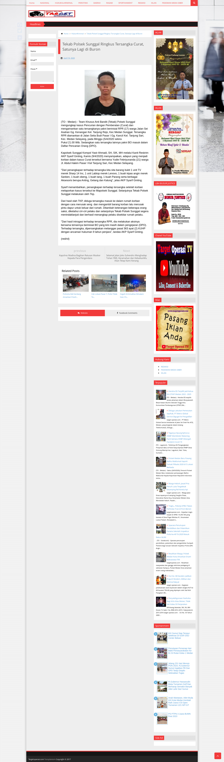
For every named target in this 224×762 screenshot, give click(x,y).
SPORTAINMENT (125, 3)
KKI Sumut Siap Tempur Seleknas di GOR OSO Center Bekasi (179, 635)
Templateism (49, 759)
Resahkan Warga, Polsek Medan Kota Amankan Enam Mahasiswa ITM (179, 556)
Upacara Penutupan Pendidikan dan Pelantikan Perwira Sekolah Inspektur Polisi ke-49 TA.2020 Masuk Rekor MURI (172, 531)
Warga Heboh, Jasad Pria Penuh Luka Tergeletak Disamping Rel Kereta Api (178, 486)
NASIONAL (44, 3)
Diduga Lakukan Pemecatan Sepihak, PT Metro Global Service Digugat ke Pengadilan (179, 413)
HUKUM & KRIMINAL (64, 3)
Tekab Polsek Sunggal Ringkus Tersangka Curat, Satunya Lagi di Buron (114, 33)
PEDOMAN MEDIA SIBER (172, 3)
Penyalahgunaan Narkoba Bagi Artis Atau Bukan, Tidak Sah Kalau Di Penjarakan (179, 601)
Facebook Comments (127, 313)
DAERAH (97, 3)
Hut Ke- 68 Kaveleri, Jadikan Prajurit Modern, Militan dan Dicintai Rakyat (179, 579)
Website (83, 313)
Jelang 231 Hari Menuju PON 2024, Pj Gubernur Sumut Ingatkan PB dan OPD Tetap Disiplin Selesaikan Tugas (179, 668)
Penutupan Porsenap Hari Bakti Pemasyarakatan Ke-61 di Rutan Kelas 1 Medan (180, 650)
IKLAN (153, 3)
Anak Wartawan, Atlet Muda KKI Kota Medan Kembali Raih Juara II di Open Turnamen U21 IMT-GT (180, 701)
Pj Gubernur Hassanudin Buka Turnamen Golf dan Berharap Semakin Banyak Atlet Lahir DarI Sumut (180, 685)
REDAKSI (141, 3)
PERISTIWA (83, 3)
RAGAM (109, 3)
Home (31, 3)
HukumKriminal (77, 33)
